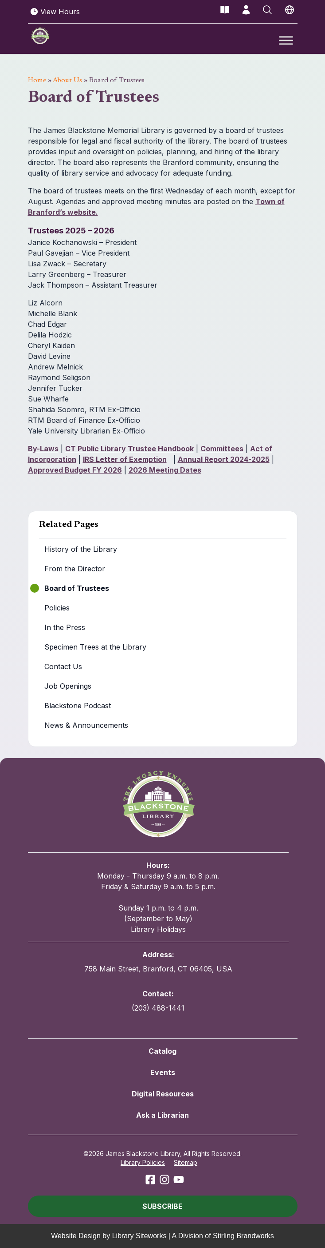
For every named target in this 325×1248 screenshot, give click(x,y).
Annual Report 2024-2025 (224, 459)
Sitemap (185, 1162)
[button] (163, 1206)
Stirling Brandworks (243, 1236)
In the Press (64, 627)
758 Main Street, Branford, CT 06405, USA (158, 968)
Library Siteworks (139, 1236)
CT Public (83, 448)
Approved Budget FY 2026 (75, 469)
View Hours (55, 11)
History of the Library (80, 549)
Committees (221, 448)
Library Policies (143, 1162)
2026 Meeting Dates (165, 469)
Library (114, 448)
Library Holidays (158, 929)
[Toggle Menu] (286, 40)
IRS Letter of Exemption (125, 459)
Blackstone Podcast (77, 705)
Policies (57, 607)
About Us (67, 80)
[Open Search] (267, 10)
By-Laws (43, 448)
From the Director (74, 568)
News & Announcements (86, 725)
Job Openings (67, 686)
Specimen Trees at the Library (95, 646)
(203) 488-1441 (158, 1007)
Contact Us (63, 666)
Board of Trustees (76, 588)
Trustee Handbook (161, 448)
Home (37, 80)
